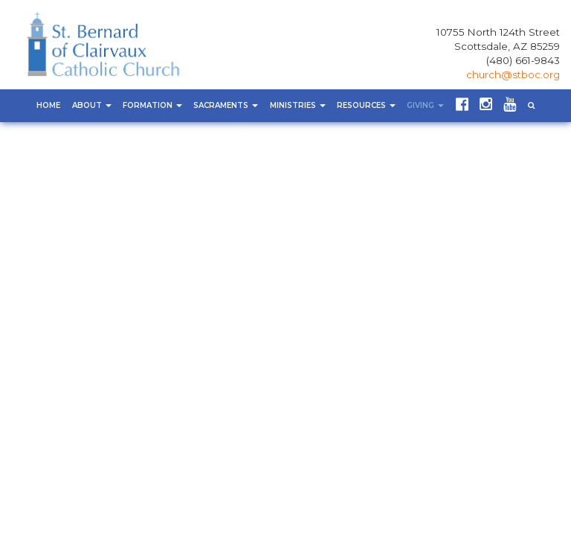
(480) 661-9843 (523, 60)
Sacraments (225, 105)
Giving (425, 105)
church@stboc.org (513, 74)
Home (48, 105)
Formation (152, 105)
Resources (366, 105)
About (92, 105)
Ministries (298, 105)
